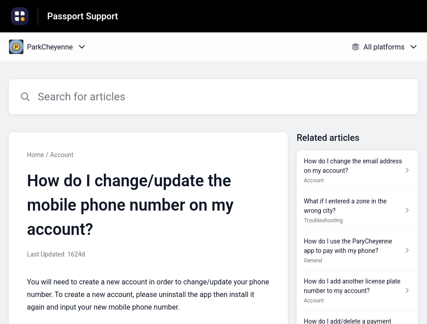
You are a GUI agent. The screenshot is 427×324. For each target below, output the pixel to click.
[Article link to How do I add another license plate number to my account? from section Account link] (357, 290)
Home (35, 154)
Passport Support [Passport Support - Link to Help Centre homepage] (82, 16)
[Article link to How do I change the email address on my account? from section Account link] (357, 170)
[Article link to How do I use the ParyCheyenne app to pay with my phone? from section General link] (357, 250)
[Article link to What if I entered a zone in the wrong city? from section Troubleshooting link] (357, 210)
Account (61, 154)
